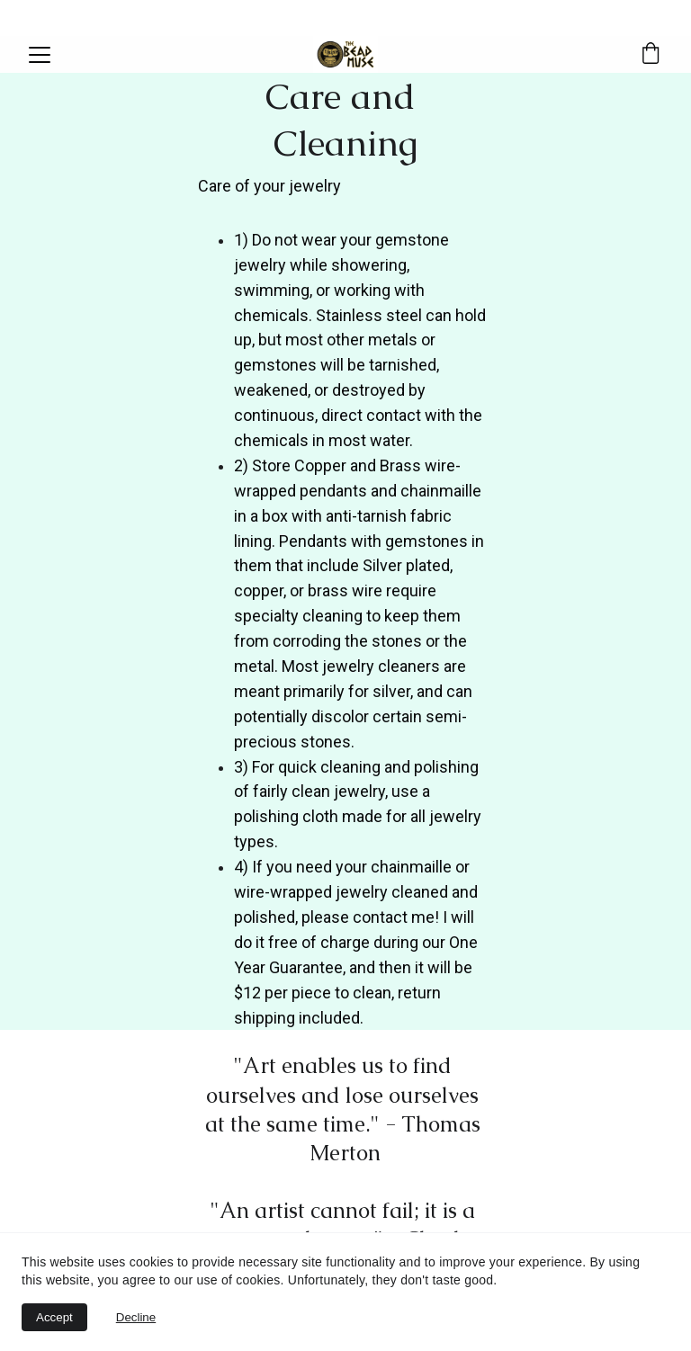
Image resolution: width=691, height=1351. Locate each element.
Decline (136, 1317)
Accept (54, 1317)
